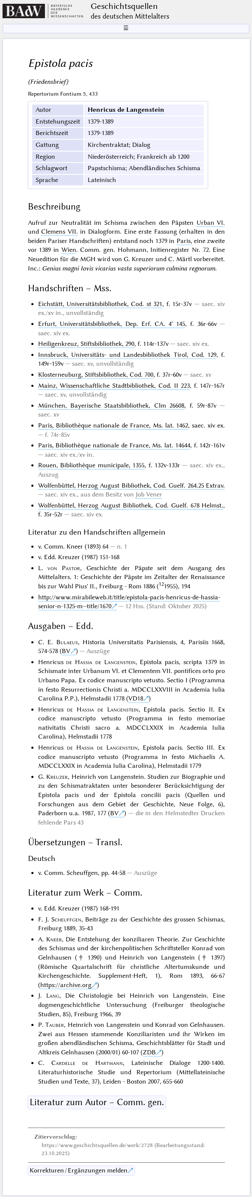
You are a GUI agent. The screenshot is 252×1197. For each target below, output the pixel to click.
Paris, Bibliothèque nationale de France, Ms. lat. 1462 (113, 425)
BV (66, 651)
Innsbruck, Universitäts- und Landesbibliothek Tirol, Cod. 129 (127, 355)
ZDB (149, 1052)
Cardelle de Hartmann (87, 1063)
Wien (68, 250)
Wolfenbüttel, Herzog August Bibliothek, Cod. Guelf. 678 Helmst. (131, 505)
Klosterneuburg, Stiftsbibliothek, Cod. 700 (95, 374)
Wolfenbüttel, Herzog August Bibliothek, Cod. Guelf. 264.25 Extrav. (131, 485)
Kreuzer (57, 777)
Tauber (54, 1025)
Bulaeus (67, 642)
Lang (52, 995)
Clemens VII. (59, 231)
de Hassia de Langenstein (100, 662)
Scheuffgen (66, 919)
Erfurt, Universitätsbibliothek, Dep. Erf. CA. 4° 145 (112, 324)
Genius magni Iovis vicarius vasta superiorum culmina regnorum (128, 268)
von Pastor (63, 568)
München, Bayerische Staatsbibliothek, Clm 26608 (111, 405)
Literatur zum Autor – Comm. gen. (97, 1102)
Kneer (54, 939)
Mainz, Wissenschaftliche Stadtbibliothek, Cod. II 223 (114, 385)
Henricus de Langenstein (126, 109)
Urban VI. (211, 222)
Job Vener (149, 494)
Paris (184, 241)
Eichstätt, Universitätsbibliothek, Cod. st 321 (100, 304)
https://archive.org (65, 985)
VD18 (135, 698)
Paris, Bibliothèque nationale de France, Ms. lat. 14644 (114, 445)
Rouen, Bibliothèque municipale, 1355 (91, 465)
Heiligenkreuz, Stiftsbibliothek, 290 (86, 344)
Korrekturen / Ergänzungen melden (78, 1170)
